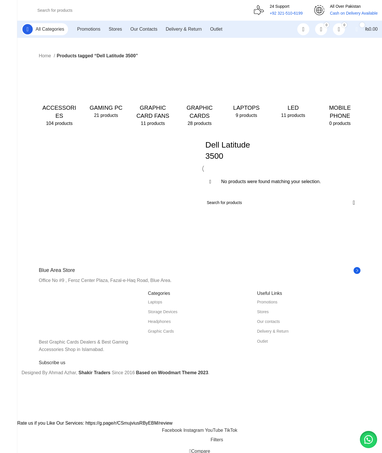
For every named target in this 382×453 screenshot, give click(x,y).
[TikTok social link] (231, 432)
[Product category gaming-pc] (106, 93)
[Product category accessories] (59, 97)
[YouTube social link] (214, 432)
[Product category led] (293, 93)
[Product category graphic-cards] (199, 97)
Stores (263, 314)
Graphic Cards (161, 334)
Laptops (155, 304)
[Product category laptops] (246, 93)
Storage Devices (163, 314)
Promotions (267, 304)
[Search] (137, 11)
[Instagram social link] (194, 432)
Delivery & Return (273, 334)
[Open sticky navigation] (45, 31)
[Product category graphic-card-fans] (152, 97)
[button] (367, 438)
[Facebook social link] (173, 432)
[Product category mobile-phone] (339, 97)
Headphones (159, 323)
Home (45, 58)
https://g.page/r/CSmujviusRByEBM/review (128, 425)
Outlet (262, 343)
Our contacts (268, 323)
